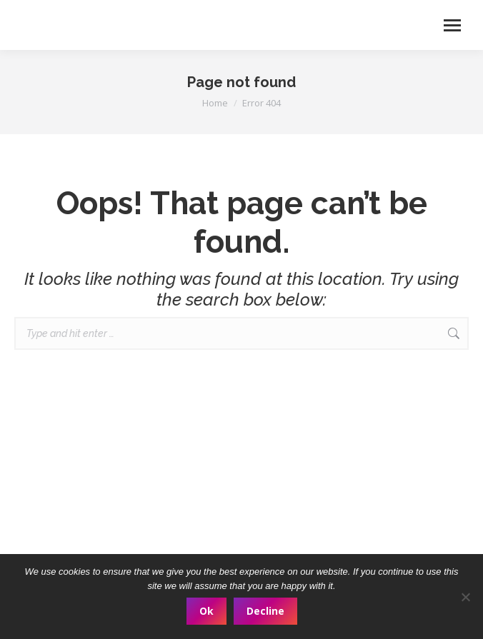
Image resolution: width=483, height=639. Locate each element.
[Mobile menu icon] (452, 25)
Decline (265, 611)
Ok (206, 611)
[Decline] (465, 597)
